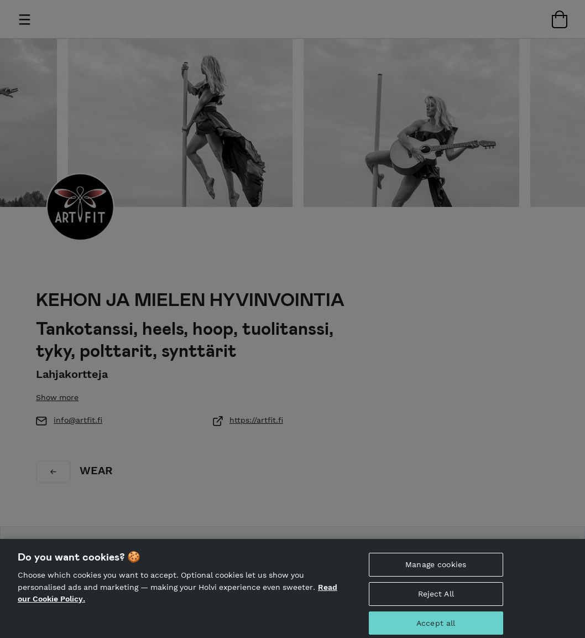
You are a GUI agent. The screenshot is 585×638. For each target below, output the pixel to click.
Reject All (436, 596)
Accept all (435, 624)
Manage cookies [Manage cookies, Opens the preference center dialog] (435, 566)
